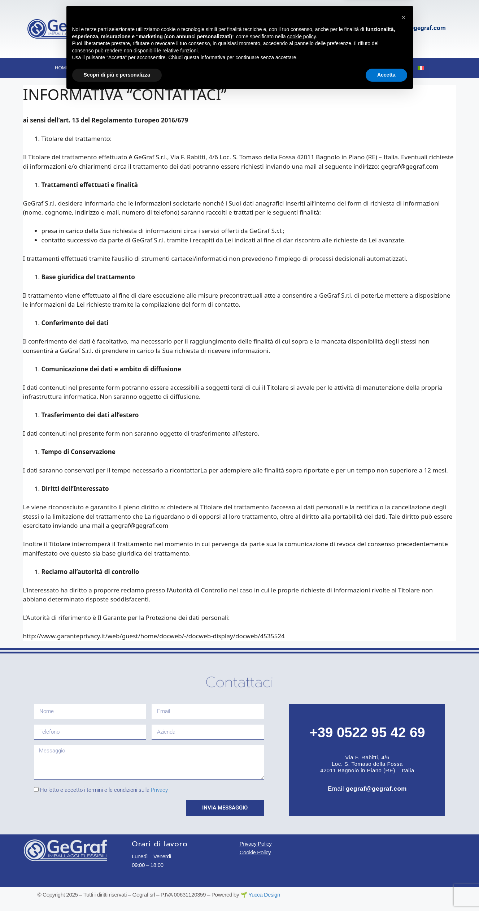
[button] (403, 833)
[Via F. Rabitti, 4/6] (139, 29)
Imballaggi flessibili (163, 68)
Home (62, 67)
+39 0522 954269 (308, 27)
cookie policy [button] (301, 853)
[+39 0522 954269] (266, 29)
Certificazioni (313, 67)
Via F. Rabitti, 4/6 (180, 21)
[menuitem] (420, 68)
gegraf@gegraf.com (418, 27)
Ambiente (266, 67)
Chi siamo (101, 68)
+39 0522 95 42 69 (367, 732)
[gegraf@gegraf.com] (373, 29)
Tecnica (224, 68)
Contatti (389, 67)
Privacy (159, 790)
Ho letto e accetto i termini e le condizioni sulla (104, 790)
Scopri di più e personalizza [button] (117, 891)
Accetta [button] (386, 891)
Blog (355, 67)
